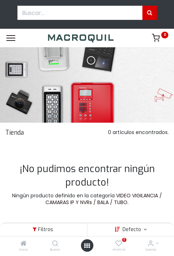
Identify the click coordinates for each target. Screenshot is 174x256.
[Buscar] (55, 243)
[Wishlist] (118, 243)
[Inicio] (23, 243)
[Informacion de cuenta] (150, 243)
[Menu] (11, 38)
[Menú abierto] (87, 245)
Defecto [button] (132, 229)
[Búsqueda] (149, 13)
